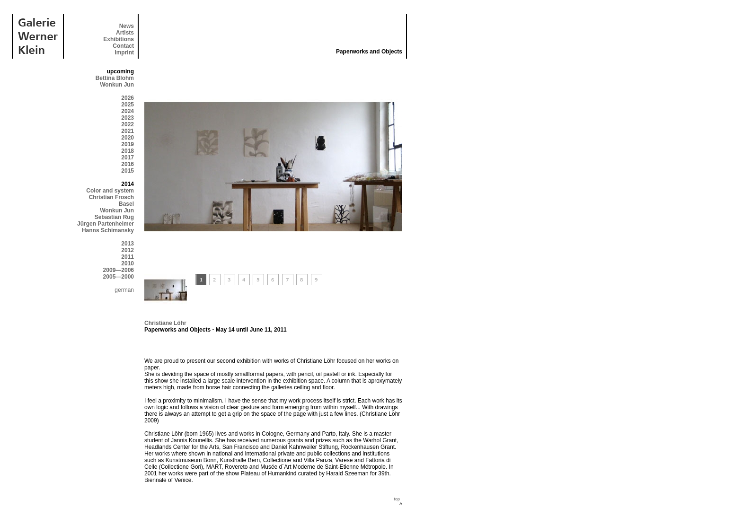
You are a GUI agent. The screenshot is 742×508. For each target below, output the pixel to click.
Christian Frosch (111, 197)
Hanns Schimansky (108, 230)
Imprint (124, 52)
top (397, 499)
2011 (127, 257)
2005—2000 (118, 276)
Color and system (110, 190)
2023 (127, 117)
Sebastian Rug (114, 217)
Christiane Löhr (165, 323)
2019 (127, 144)
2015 (127, 170)
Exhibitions (118, 39)
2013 (127, 243)
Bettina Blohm (115, 78)
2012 (127, 250)
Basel (126, 204)
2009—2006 (118, 270)
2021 (127, 131)
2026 (127, 98)
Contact (123, 46)
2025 (127, 104)
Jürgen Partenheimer (105, 223)
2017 (127, 157)
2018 (127, 151)
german (124, 290)
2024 (127, 111)
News (126, 26)
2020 (127, 137)
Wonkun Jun (117, 84)
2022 (127, 124)
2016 (127, 164)
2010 (127, 263)
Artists (125, 32)
